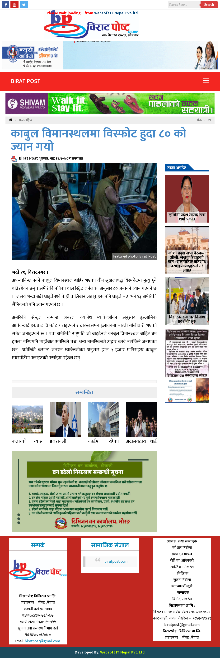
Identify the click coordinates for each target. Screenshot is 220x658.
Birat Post (26, 81)
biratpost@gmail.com (43, 641)
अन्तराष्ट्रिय (25, 120)
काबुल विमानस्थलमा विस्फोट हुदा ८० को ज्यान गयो (98, 140)
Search (209, 4)
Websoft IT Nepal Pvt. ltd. (116, 13)
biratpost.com (116, 561)
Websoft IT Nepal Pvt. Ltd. (122, 652)
